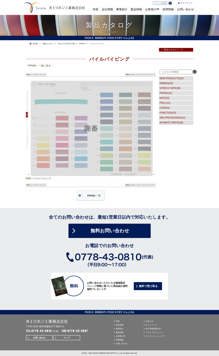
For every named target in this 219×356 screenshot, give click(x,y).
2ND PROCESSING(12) (172, 117)
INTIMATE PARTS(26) (171, 122)
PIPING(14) (166, 93)
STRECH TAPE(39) (170, 88)
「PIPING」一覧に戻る (38, 65)
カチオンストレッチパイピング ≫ (142, 74)
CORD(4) (165, 108)
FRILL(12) (165, 103)
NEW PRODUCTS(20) (172, 78)
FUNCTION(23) (168, 112)
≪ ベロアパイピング (38, 74)
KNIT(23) (164, 98)
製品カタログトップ (173, 49)
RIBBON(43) (166, 83)
